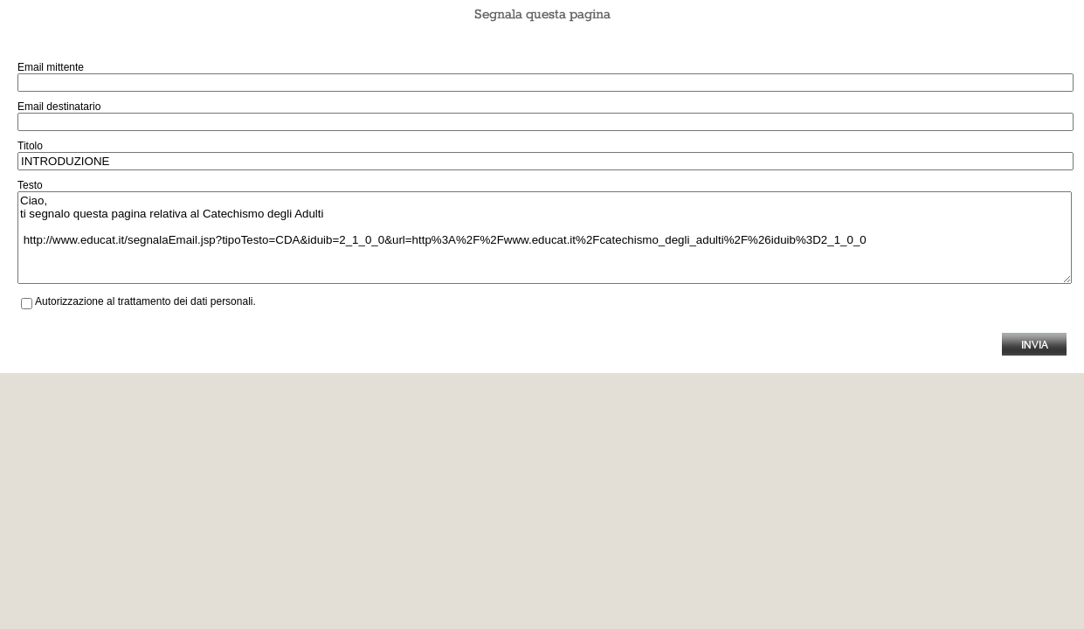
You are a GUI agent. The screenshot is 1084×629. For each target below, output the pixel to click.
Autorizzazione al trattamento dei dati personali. (145, 301)
